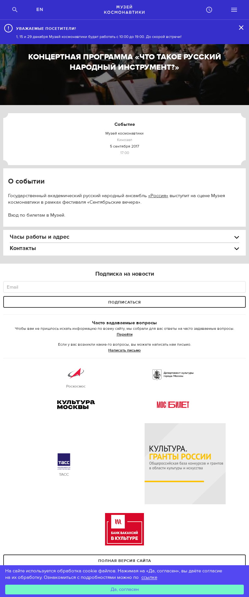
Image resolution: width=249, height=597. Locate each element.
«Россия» (158, 196)
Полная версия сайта (124, 560)
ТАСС (64, 465)
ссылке (149, 577)
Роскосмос (76, 377)
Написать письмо (124, 350)
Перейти (125, 334)
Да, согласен (125, 589)
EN (40, 9)
